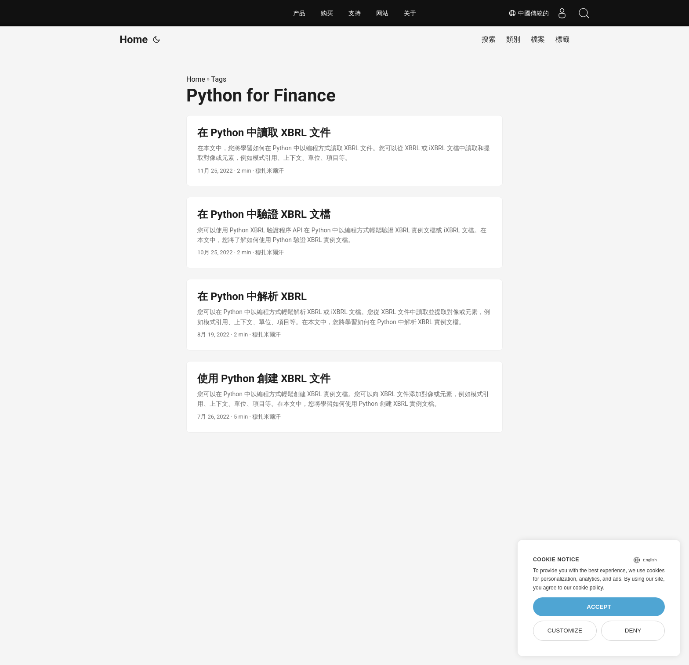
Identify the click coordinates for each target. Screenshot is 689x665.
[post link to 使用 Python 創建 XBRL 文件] (344, 396)
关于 (410, 13)
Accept (599, 607)
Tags (219, 79)
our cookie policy (583, 588)
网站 (382, 13)
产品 (299, 13)
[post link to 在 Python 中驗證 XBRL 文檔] (344, 232)
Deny (633, 630)
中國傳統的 (528, 13)
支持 (354, 13)
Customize (565, 630)
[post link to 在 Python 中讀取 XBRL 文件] (344, 151)
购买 (327, 13)
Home (134, 39)
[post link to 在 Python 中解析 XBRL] (344, 314)
